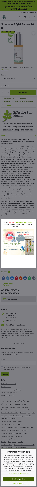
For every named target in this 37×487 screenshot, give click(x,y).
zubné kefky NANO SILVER (24, 222)
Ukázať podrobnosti (18, 483)
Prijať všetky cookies (18, 479)
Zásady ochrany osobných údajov (18, 474)
